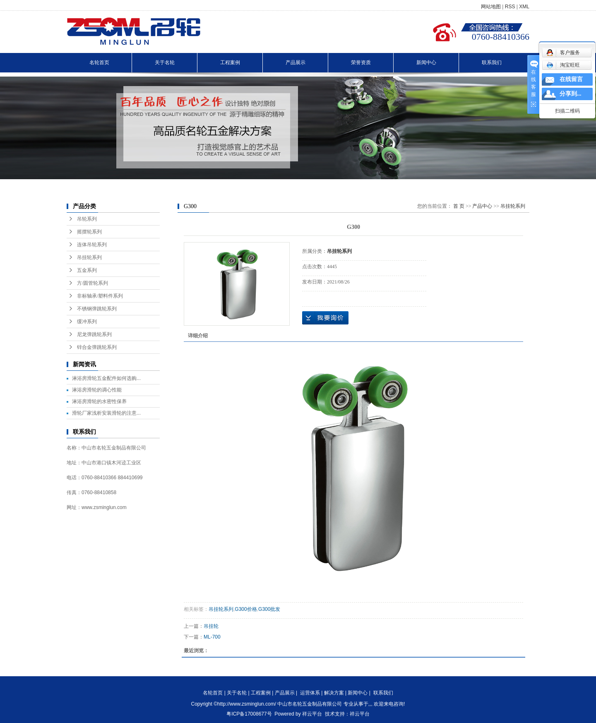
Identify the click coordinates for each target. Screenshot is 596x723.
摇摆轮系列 (89, 232)
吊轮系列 (87, 219)
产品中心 (482, 206)
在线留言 (571, 79)
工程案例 (230, 62)
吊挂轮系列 (89, 257)
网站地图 (491, 7)
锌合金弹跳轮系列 (97, 347)
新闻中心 (426, 62)
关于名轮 (165, 62)
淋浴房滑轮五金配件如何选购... (106, 378)
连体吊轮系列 (92, 244)
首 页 (458, 206)
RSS (510, 7)
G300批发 (269, 609)
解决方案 (334, 693)
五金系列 (87, 270)
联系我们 (492, 62)
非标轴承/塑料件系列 (100, 296)
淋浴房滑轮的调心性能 (97, 390)
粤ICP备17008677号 (249, 714)
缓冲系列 (87, 321)
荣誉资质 (361, 62)
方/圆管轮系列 (92, 283)
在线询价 (325, 317)
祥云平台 (312, 714)
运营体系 (310, 693)
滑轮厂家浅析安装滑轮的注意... (106, 413)
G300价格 (246, 609)
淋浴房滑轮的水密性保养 (99, 401)
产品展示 (295, 62)
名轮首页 (99, 62)
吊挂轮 (211, 626)
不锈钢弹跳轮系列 (97, 309)
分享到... (571, 94)
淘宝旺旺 (563, 65)
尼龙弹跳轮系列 (94, 334)
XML (524, 7)
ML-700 (212, 637)
